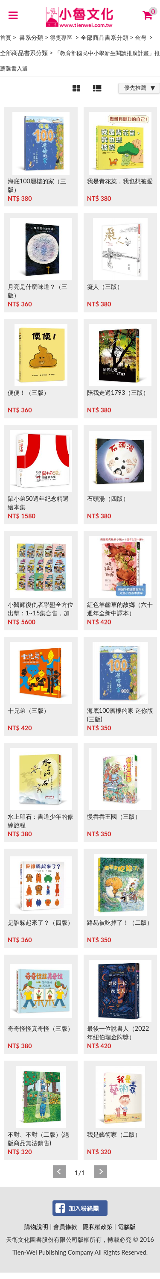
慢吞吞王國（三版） (114, 816)
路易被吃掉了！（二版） (120, 922)
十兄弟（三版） (28, 710)
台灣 (140, 37)
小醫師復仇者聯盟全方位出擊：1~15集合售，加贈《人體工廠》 (40, 613)
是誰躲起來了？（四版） (40, 922)
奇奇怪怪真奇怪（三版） (40, 1028)
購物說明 (36, 1226)
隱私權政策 (98, 1226)
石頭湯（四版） (108, 498)
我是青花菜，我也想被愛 (120, 181)
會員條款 (65, 1226)
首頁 (5, 37)
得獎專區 (61, 37)
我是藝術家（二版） (114, 1134)
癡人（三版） (105, 286)
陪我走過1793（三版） (118, 392)
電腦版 (127, 1226)
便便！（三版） (28, 392)
